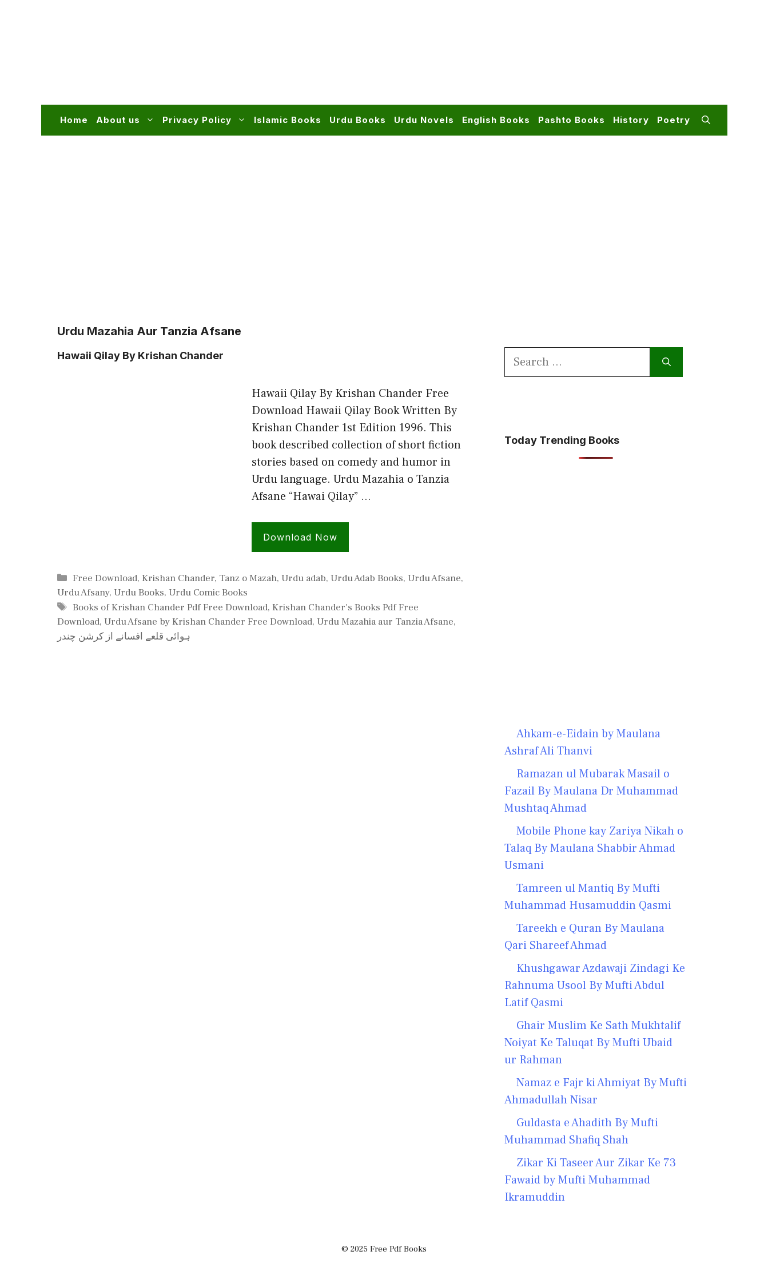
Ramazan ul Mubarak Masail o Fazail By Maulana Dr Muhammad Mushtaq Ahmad (591, 791)
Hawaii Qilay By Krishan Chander (140, 355)
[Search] (666, 362)
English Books (496, 119)
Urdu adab (303, 578)
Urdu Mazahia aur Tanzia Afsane (385, 621)
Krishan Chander (178, 578)
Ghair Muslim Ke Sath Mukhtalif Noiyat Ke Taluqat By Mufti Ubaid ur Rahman (592, 1042)
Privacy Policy (206, 120)
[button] (706, 120)
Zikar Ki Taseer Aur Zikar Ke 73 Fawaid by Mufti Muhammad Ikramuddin (590, 1180)
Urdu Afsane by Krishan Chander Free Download (208, 621)
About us (127, 120)
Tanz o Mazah (248, 578)
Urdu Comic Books (208, 592)
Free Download (105, 578)
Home (74, 119)
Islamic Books (287, 119)
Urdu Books (357, 119)
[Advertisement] (502, 59)
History (631, 119)
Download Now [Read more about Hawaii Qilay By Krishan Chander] (300, 537)
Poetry (673, 119)
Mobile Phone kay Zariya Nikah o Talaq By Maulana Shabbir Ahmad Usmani (593, 848)
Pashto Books (571, 119)
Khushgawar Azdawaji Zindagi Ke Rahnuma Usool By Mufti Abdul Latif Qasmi (594, 985)
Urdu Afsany (83, 592)
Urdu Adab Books (367, 578)
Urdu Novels (424, 119)
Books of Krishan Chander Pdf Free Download (170, 607)
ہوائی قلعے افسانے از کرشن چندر (123, 636)
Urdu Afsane (434, 578)
